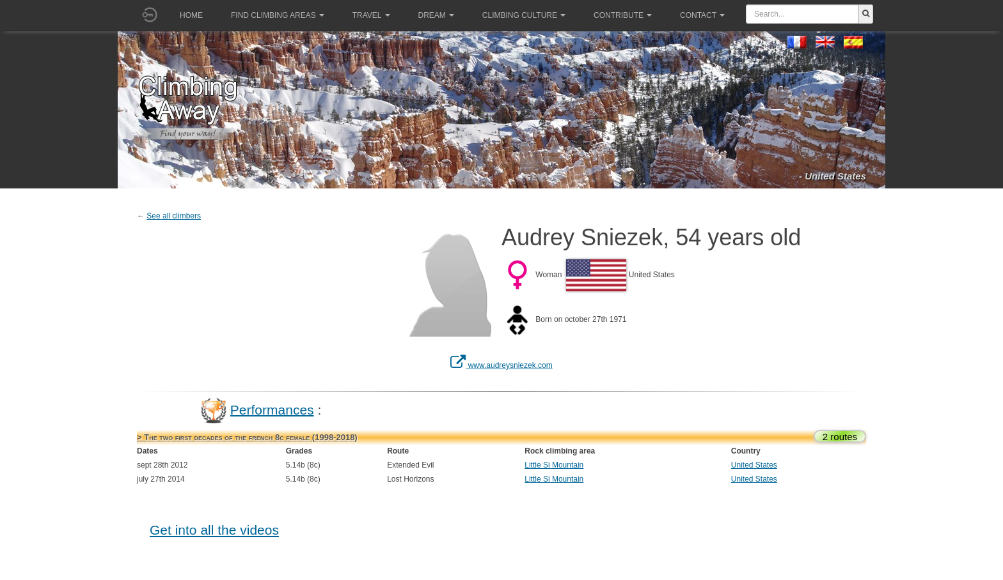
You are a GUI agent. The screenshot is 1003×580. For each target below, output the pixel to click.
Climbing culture (523, 15)
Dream (436, 15)
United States (754, 465)
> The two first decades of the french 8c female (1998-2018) (247, 437)
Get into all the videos (214, 530)
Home (191, 15)
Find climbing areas (277, 15)
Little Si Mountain (554, 465)
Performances (272, 409)
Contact (702, 15)
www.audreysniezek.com (501, 365)
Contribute (623, 15)
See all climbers (173, 215)
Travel (371, 15)
